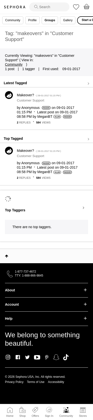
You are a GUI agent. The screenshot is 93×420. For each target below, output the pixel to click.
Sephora (15, 7)
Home (9, 415)
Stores (83, 415)
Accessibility (56, 382)
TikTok (66, 357)
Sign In (49, 412)
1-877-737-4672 (25, 271)
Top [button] (6, 256)
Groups (50, 20)
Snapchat (56, 357)
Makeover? (39, 95)
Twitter (27, 357)
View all (46, 83)
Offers (35, 415)
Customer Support (30, 100)
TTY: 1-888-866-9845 (29, 275)
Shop (22, 415)
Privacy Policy (14, 382)
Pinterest (47, 357)
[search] (49, 6)
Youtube (37, 357)
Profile (32, 20)
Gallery (67, 20)
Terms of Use (36, 382)
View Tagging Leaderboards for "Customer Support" (46, 208)
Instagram (8, 357)
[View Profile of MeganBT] (44, 117)
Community (66, 415)
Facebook (18, 357)
